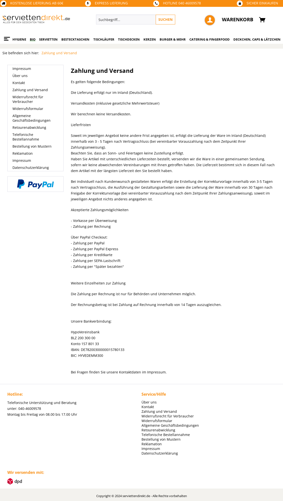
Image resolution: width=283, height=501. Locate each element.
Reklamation (22, 153)
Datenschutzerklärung (30, 167)
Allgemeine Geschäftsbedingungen (31, 118)
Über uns (20, 75)
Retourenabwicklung (29, 127)
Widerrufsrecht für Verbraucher (27, 99)
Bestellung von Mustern (32, 146)
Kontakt (18, 82)
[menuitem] (156, 19)
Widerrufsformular (27, 108)
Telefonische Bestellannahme (25, 137)
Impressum (21, 68)
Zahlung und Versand (30, 89)
